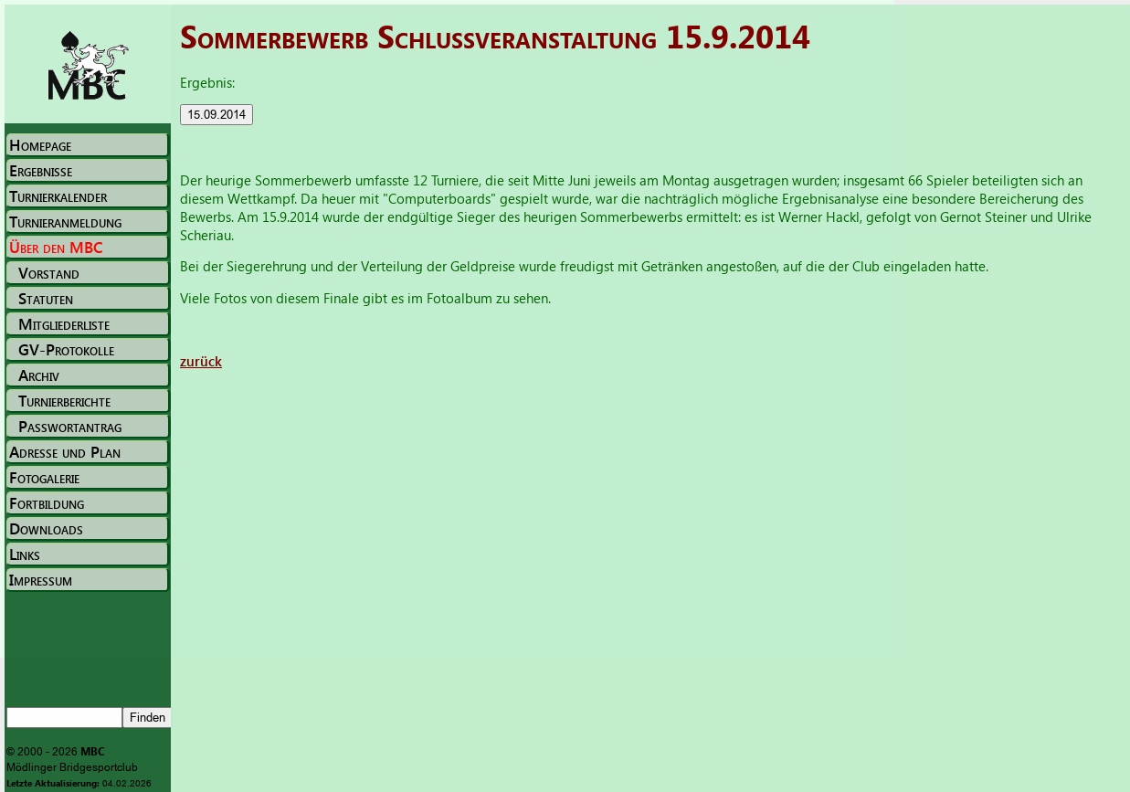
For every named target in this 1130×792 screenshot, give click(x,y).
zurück (201, 361)
